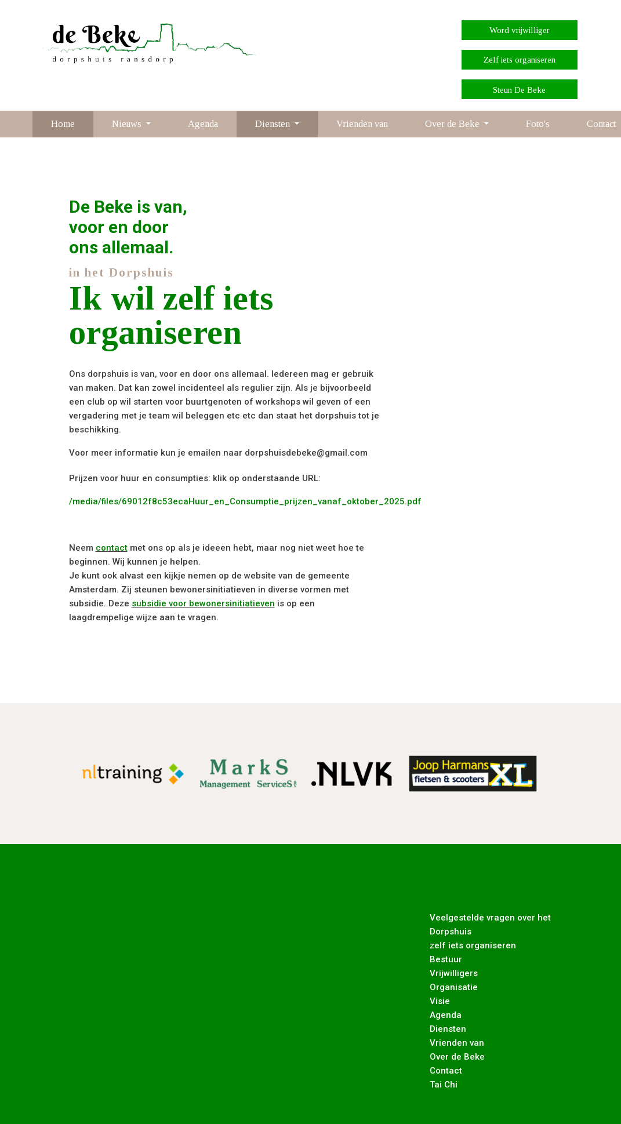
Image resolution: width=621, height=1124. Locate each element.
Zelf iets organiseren (519, 59)
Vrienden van (362, 123)
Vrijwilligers (454, 973)
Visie (440, 1001)
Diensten (448, 1029)
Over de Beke (457, 1057)
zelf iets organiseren (473, 945)
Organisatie (454, 987)
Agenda (203, 123)
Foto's (538, 123)
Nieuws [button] (128, 123)
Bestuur (446, 959)
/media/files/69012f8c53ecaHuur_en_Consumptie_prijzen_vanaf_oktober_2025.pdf (245, 501)
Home (63, 123)
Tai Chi (443, 1084)
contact (112, 548)
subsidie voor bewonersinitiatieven (203, 603)
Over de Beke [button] (453, 123)
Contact (446, 1070)
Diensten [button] (273, 123)
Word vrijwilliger (519, 30)
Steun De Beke (519, 89)
